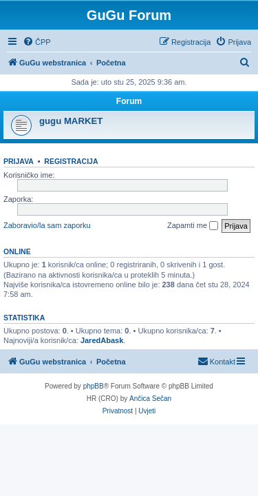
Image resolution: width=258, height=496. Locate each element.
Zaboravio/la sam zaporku (47, 225)
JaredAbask (101, 340)
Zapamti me (192, 226)
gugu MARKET (71, 121)
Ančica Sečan (150, 398)
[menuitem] (37, 42)
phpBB (93, 386)
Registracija (71, 161)
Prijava (18, 161)
